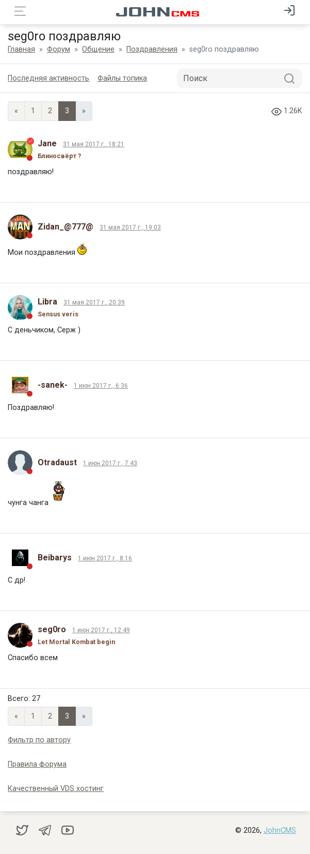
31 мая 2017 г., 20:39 (94, 302)
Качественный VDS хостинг (56, 788)
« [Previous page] (16, 110)
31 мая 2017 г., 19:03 (130, 227)
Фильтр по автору (39, 740)
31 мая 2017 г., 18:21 (93, 144)
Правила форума (37, 764)
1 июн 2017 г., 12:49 (101, 630)
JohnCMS (280, 830)
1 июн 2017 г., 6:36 (101, 385)
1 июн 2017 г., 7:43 (110, 463)
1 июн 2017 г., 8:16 (105, 558)
